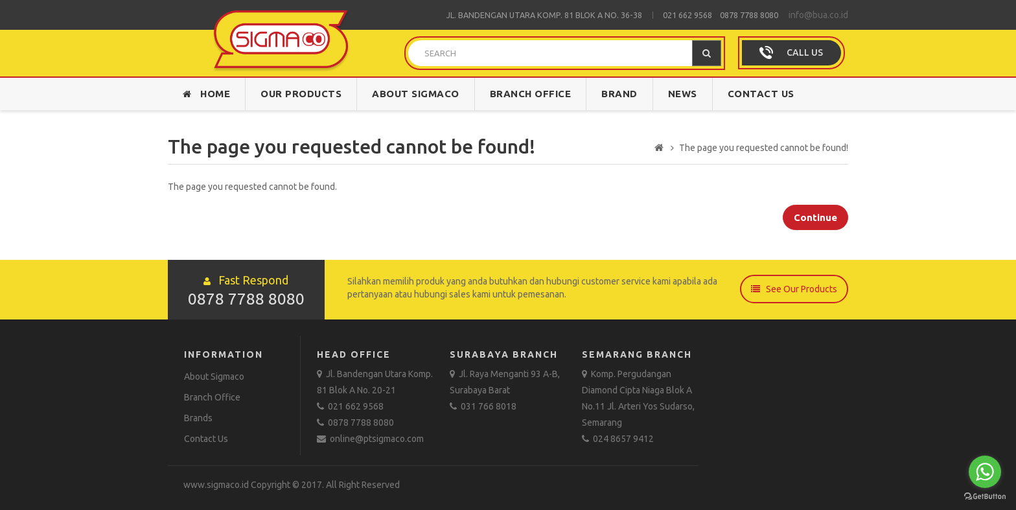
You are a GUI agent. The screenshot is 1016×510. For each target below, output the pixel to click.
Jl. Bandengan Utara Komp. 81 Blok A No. (533, 14)
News (682, 93)
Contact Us (761, 93)
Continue (815, 217)
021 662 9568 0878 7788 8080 (720, 14)
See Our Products (794, 288)
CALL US (805, 52)
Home (206, 93)
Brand (619, 93)
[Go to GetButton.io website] (985, 497)
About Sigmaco (415, 93)
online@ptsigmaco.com (370, 439)
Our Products (300, 93)
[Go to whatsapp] (985, 472)
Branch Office (531, 93)
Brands (198, 418)
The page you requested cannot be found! (763, 148)
